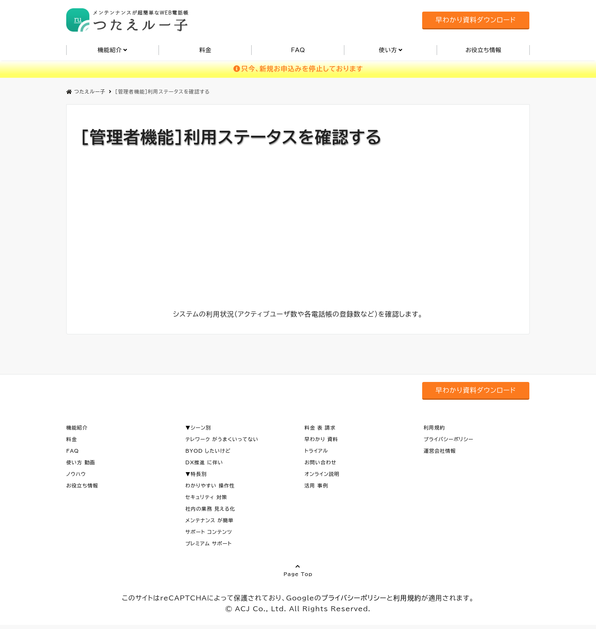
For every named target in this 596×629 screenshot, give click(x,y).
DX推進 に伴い (204, 462)
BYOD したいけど (208, 450)
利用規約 (434, 427)
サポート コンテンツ (208, 531)
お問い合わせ (320, 462)
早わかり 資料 (321, 439)
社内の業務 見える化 (210, 508)
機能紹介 (110, 50)
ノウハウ (76, 473)
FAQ (298, 50)
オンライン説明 (322, 473)
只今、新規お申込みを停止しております (298, 68)
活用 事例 (316, 485)
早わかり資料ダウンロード (475, 20)
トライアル (316, 450)
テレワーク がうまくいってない (222, 439)
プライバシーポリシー (448, 439)
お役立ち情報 (484, 50)
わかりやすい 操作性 (210, 485)
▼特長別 (196, 473)
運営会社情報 (439, 450)
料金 (205, 50)
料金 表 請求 (320, 427)
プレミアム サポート (208, 543)
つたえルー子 (86, 91)
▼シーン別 (198, 427)
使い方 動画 (80, 462)
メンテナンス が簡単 (209, 520)
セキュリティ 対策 (206, 497)
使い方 (388, 50)
